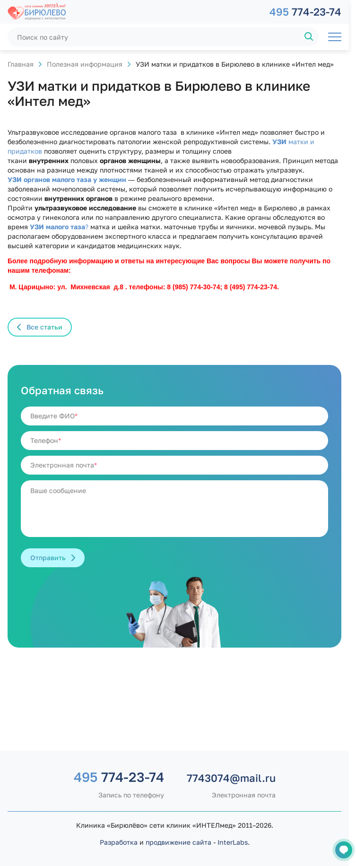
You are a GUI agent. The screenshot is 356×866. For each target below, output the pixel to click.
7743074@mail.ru (231, 777)
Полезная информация (84, 64)
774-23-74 (305, 11)
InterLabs (232, 842)
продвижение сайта (178, 842)
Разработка (119, 842)
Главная (21, 64)
